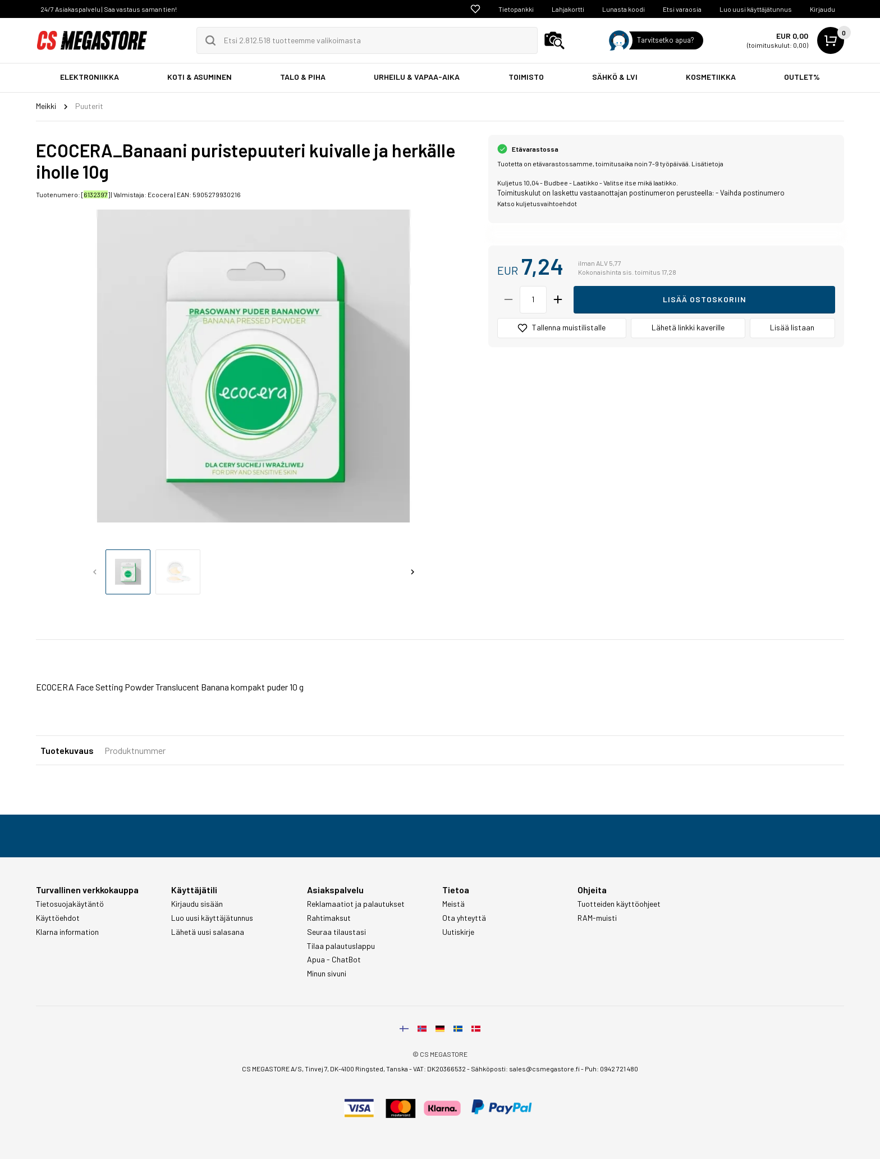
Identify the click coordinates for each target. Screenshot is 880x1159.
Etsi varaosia (682, 9)
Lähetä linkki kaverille (688, 327)
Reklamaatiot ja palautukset (356, 903)
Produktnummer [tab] (135, 750)
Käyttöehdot (58, 917)
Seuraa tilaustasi (336, 932)
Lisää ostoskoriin (704, 299)
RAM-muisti (597, 917)
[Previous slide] (94, 571)
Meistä (453, 903)
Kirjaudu (822, 9)
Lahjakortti (568, 9)
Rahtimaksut (329, 917)
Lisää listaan (792, 327)
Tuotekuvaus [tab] (67, 750)
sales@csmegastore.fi (544, 1068)
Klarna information (67, 932)
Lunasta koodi (623, 9)
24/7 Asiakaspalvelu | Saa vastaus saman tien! (108, 9)
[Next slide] (412, 571)
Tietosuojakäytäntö (70, 903)
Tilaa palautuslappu (341, 946)
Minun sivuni (326, 973)
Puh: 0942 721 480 (611, 1068)
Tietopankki (516, 9)
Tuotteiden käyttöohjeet (619, 903)
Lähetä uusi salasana (207, 932)
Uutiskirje (458, 932)
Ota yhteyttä (464, 917)
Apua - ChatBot (334, 959)
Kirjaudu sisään (197, 903)
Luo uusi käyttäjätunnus (755, 9)
